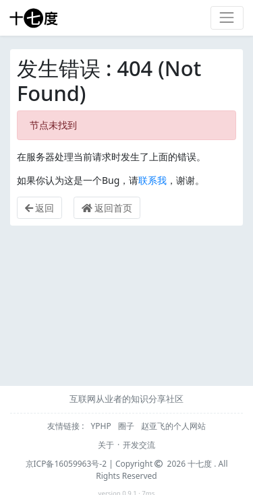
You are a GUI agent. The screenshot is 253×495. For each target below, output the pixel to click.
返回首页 (107, 207)
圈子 (127, 426)
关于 (106, 445)
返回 (40, 207)
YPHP (102, 426)
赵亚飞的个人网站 (173, 426)
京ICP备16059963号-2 (66, 463)
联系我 (152, 180)
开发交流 (139, 445)
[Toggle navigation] (227, 18)
